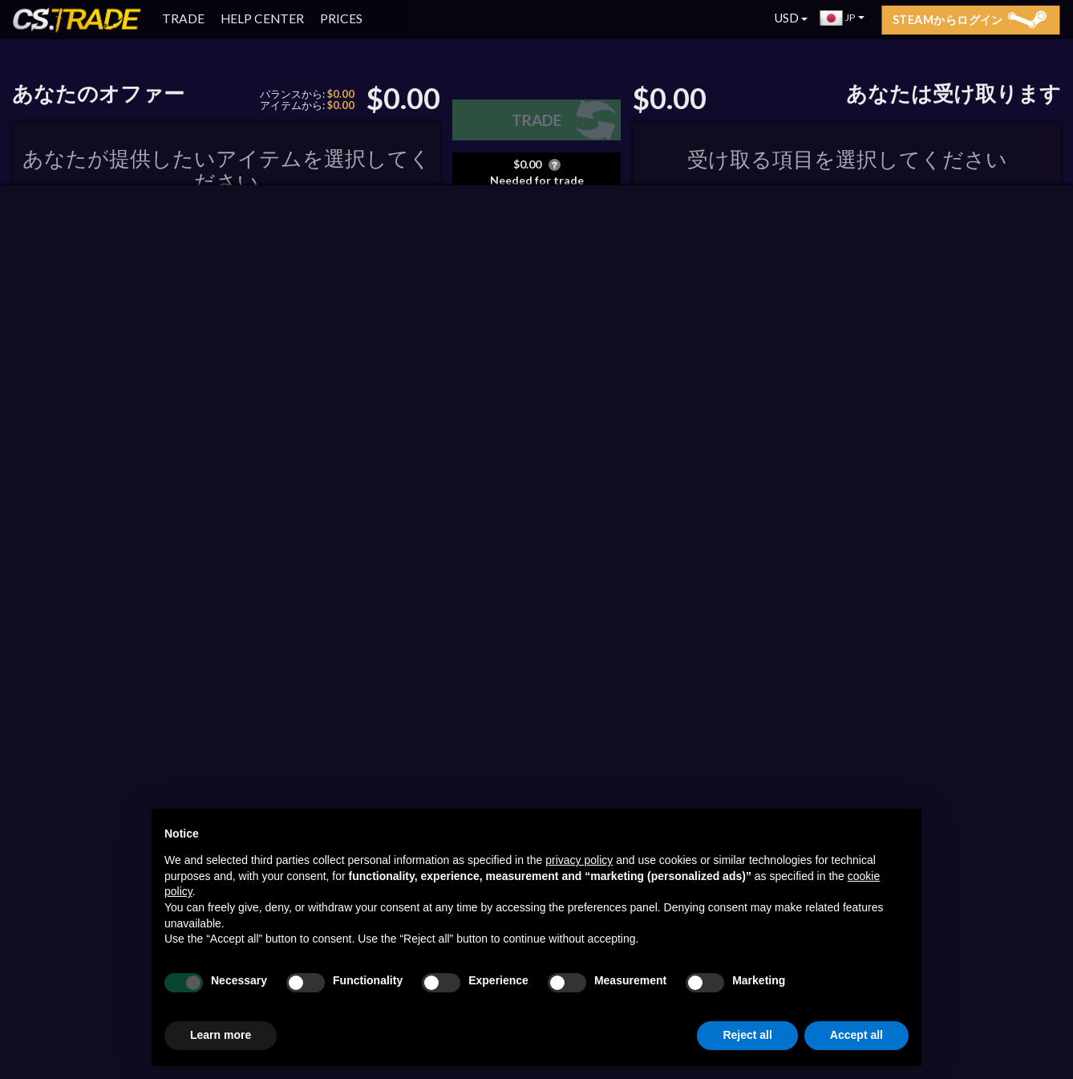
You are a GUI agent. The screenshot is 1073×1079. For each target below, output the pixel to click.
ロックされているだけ (558, 526)
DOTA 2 (102, 373)
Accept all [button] (856, 1034)
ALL (651, 356)
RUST (172, 373)
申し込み (583, 275)
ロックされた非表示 (558, 543)
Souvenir (539, 597)
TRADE (183, 18)
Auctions (771, 356)
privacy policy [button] (579, 860)
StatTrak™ (542, 561)
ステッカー (542, 580)
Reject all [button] (747, 1034)
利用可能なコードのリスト (535, 253)
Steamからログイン (970, 19)
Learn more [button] (220, 1034)
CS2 (37, 373)
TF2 (231, 373)
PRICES (341, 18)
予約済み (299, 373)
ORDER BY (109, 324)
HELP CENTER (262, 18)
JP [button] (842, 18)
